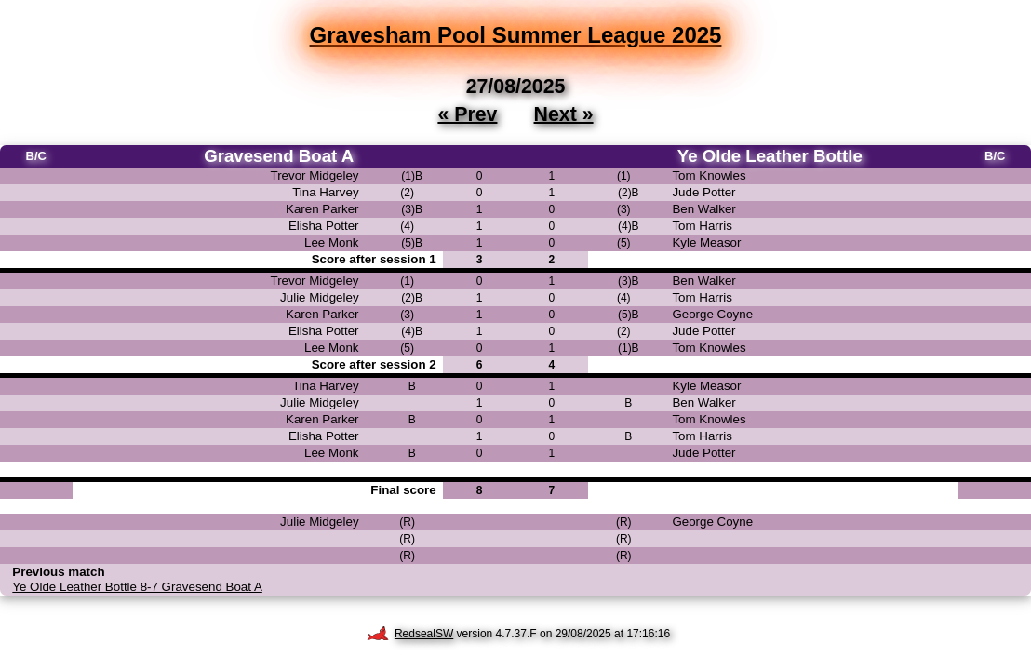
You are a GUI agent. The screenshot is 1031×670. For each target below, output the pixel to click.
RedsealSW (410, 633)
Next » (564, 113)
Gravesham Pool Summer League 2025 (516, 34)
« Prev (467, 113)
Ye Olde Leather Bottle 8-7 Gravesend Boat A (136, 587)
